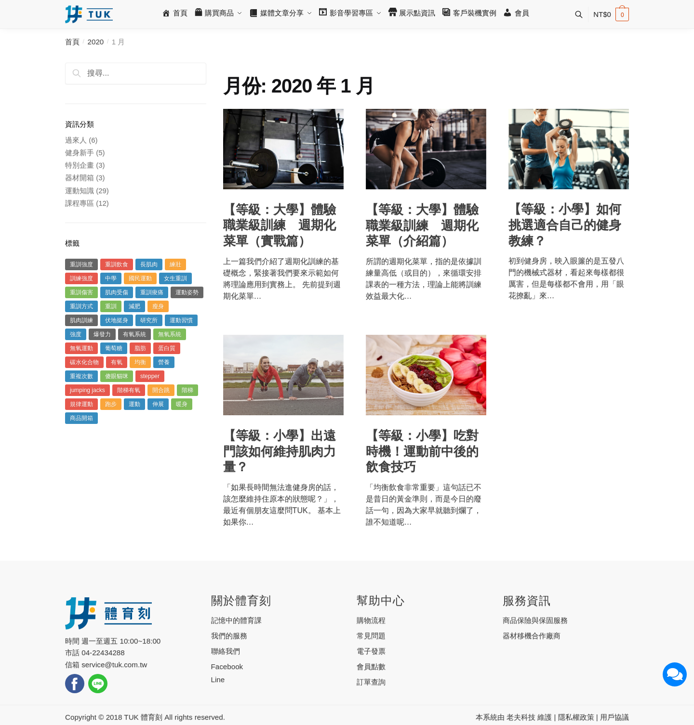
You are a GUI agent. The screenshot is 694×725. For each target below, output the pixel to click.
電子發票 (371, 651)
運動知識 (79, 190)
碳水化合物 (84, 362)
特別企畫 (79, 165)
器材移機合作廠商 (532, 636)
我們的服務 (229, 636)
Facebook (227, 666)
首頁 (72, 42)
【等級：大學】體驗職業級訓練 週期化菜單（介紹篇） (422, 225)
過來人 (76, 140)
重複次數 (81, 376)
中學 (111, 278)
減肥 (134, 306)
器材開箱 (79, 177)
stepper (150, 376)
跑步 (111, 404)
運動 (134, 404)
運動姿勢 (187, 292)
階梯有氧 (128, 390)
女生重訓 (175, 278)
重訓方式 (81, 306)
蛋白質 (166, 348)
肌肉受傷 (116, 292)
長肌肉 (149, 264)
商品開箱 (81, 418)
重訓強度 (81, 264)
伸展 (158, 404)
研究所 (149, 320)
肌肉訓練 (81, 320)
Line (218, 679)
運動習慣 (181, 320)
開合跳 (161, 390)
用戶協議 (614, 717)
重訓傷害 (81, 292)
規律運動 (81, 404)
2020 (96, 42)
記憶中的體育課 (236, 620)
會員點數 (371, 666)
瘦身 (158, 306)
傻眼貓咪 (116, 376)
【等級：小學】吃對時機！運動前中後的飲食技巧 (422, 451)
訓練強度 (81, 278)
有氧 (116, 362)
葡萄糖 (113, 348)
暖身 (181, 404)
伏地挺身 (116, 320)
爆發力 (102, 334)
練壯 (175, 264)
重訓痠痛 (151, 292)
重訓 (111, 306)
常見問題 (371, 636)
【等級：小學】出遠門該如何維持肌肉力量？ (279, 451)
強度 (75, 334)
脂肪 (140, 348)
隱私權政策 (576, 717)
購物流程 (371, 620)
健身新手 (79, 152)
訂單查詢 (371, 682)
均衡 (140, 362)
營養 (164, 362)
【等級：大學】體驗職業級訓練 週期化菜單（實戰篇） (279, 225)
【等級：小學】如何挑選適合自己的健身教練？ (564, 224)
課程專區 (79, 203)
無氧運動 (81, 348)
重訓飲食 (116, 264)
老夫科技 (521, 717)
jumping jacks (87, 390)
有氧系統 (134, 334)
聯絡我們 (225, 651)
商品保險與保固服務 (535, 620)
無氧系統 (169, 334)
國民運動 (140, 278)
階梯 (187, 390)
